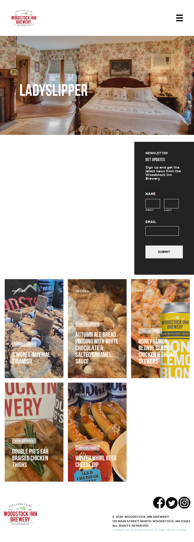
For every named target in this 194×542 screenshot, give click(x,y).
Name (152, 194)
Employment (144, 529)
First (150, 210)
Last (168, 210)
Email (152, 221)
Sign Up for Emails (172, 529)
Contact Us (121, 529)
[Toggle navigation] (179, 18)
